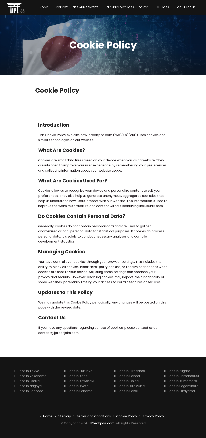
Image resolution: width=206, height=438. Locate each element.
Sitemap (64, 416)
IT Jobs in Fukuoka (78, 371)
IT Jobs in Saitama (78, 391)
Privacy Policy (153, 416)
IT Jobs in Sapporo (28, 391)
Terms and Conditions (93, 416)
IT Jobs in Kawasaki (79, 381)
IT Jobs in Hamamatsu (181, 376)
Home (44, 7)
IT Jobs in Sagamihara (181, 386)
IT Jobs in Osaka (27, 381)
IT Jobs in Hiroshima (129, 371)
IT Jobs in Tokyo (26, 371)
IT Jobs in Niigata (177, 371)
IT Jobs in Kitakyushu (130, 386)
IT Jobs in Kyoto (76, 386)
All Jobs (162, 7)
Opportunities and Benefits (77, 7)
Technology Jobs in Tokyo (127, 7)
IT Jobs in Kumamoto (180, 381)
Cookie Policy (126, 416)
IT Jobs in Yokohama (30, 376)
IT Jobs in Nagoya (28, 386)
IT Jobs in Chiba (126, 381)
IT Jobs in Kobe (76, 376)
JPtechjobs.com (101, 423)
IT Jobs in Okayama (179, 391)
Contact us (186, 7)
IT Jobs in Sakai (126, 391)
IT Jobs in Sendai (127, 376)
